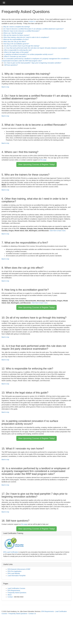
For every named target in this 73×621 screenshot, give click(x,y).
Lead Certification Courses (16, 588)
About (10, 595)
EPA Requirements (14, 590)
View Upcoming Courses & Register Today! (36, 164)
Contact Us (32, 613)
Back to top (5, 87)
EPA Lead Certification (10, 552)
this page (43, 160)
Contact (10, 597)
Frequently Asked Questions (17, 592)
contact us (32, 21)
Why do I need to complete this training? (16, 27)
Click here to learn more (58, 230)
